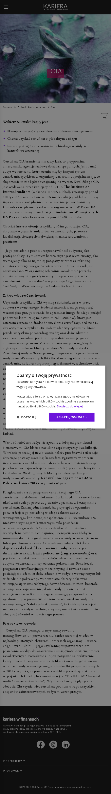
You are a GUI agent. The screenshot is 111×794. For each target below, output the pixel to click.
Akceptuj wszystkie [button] (72, 417)
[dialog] (55, 397)
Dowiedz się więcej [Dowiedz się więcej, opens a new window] (70, 406)
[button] (26, 417)
